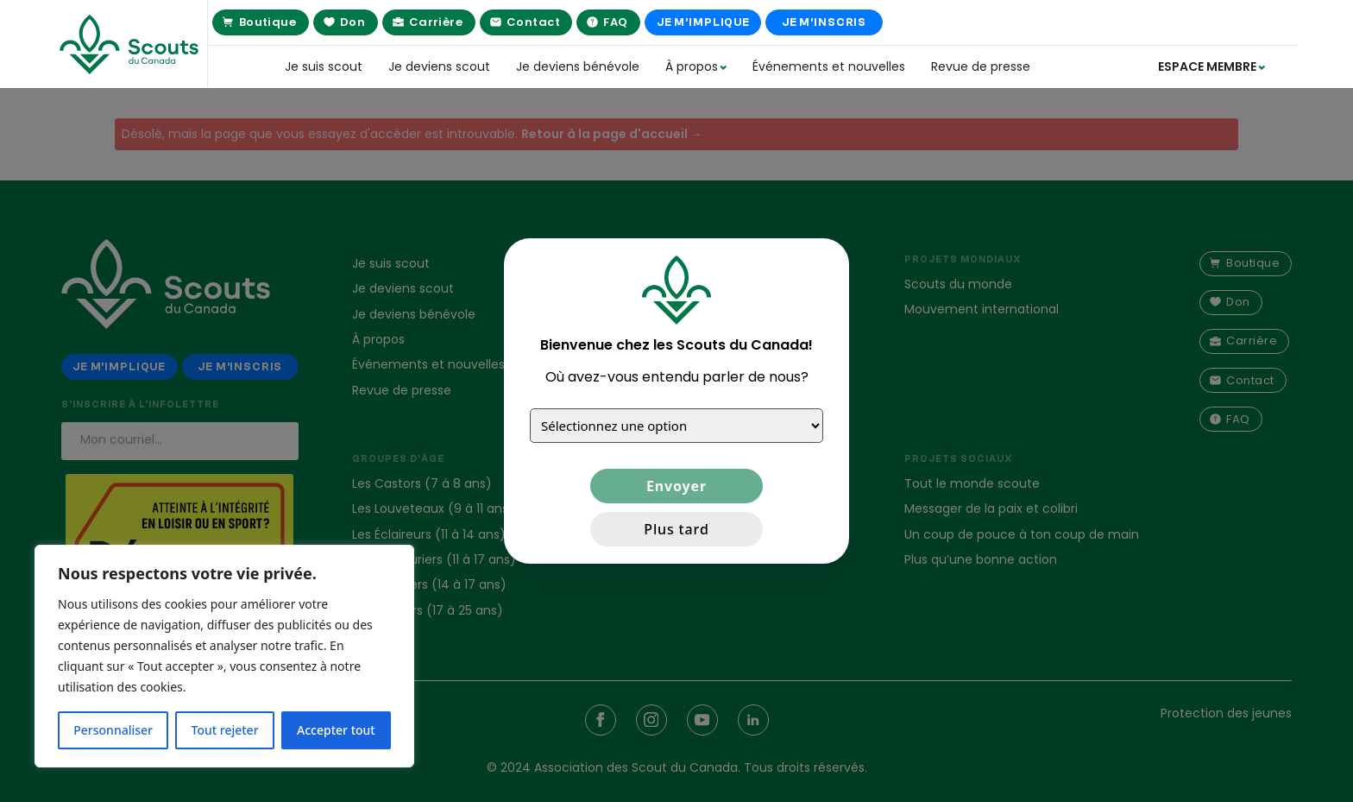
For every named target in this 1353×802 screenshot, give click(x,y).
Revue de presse (980, 66)
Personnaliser (113, 730)
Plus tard (676, 529)
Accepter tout (336, 730)
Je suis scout (323, 66)
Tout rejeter (225, 730)
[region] (224, 656)
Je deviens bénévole (577, 66)
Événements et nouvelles (828, 66)
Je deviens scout (439, 66)
